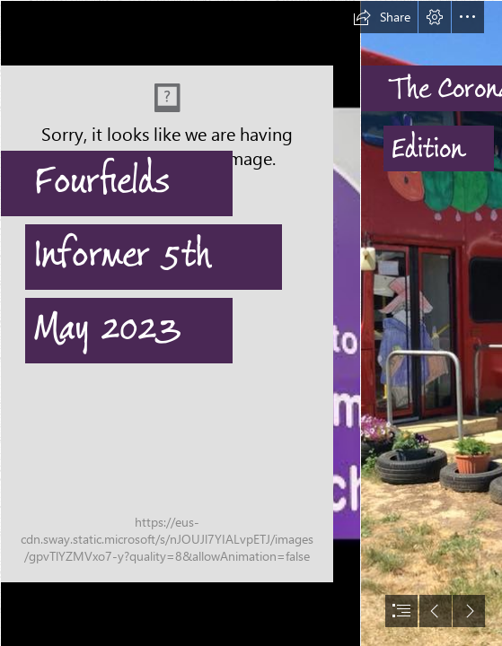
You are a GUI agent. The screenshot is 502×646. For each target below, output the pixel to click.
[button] (382, 17)
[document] (251, 323)
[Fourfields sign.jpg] (179, 323)
